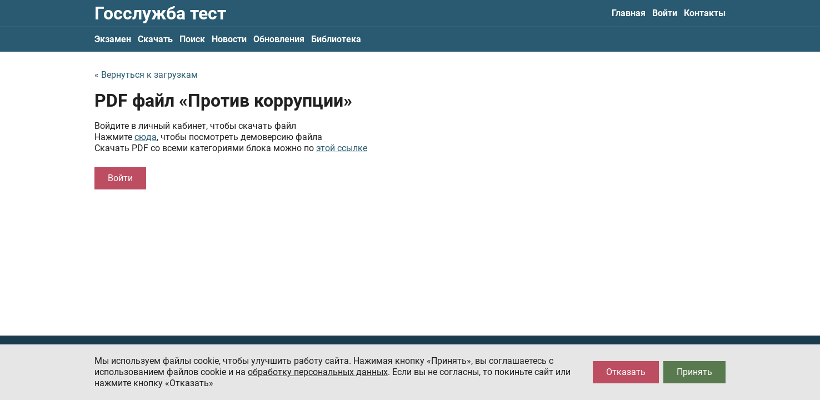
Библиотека (336, 39)
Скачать (155, 39)
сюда (145, 137)
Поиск (192, 39)
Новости (229, 39)
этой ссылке (341, 148)
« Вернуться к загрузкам (146, 74)
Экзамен (112, 39)
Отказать (626, 372)
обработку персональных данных (318, 372)
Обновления (278, 39)
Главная (629, 13)
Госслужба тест (160, 13)
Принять (694, 372)
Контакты (705, 13)
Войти (664, 13)
